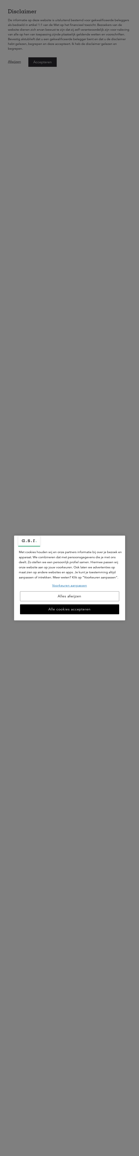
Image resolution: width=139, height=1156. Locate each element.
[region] (69, 578)
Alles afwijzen (69, 596)
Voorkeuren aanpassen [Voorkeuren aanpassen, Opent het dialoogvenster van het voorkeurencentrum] (69, 585)
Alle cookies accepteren (69, 609)
